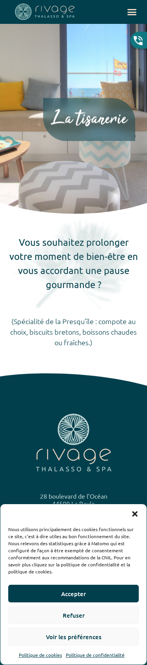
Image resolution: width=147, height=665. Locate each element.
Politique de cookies (40, 655)
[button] (135, 514)
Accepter (73, 594)
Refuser (74, 615)
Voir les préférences (74, 637)
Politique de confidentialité (95, 655)
